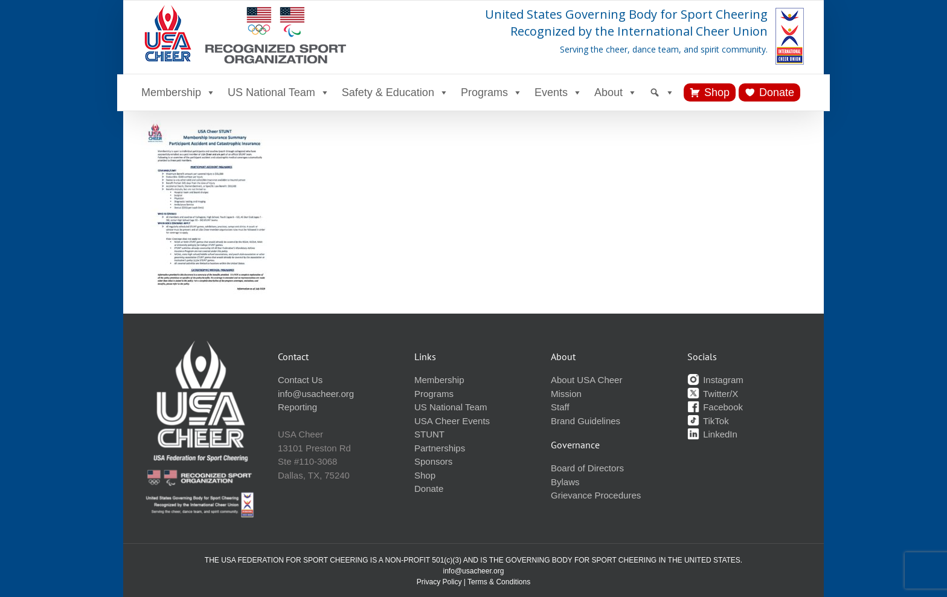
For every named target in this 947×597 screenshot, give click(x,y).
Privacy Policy (439, 582)
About (615, 92)
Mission (566, 394)
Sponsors (433, 461)
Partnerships (439, 448)
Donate (776, 92)
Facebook (715, 407)
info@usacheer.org (316, 394)
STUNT (429, 434)
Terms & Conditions (498, 582)
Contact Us (300, 380)
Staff (560, 407)
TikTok (708, 421)
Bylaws (565, 482)
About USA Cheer (586, 380)
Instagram (715, 380)
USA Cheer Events (452, 421)
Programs (491, 92)
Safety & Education (395, 92)
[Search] (662, 92)
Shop (717, 92)
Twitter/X (712, 394)
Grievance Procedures (596, 495)
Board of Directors (587, 468)
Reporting (297, 407)
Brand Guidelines (585, 421)
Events (558, 92)
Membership (178, 92)
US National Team (279, 92)
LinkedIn (712, 434)
